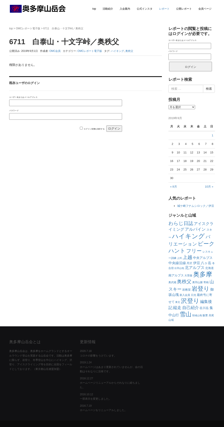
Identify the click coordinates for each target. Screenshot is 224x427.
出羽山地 (179, 268)
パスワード (14, 110)
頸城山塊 (197, 315)
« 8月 (173, 186)
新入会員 (185, 295)
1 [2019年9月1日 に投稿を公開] (212, 135)
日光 (193, 295)
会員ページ (205, 8)
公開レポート (184, 8)
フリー (194, 251)
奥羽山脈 (197, 282)
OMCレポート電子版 (28, 28)
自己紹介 (190, 307)
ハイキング (117, 51)
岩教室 (186, 289)
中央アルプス (203, 258)
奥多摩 (202, 274)
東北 (177, 302)
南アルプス (176, 275)
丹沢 (189, 263)
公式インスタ (144, 8)
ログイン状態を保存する (94, 129)
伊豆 (196, 263)
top (94, 8)
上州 (179, 258)
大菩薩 (188, 275)
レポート (164, 8)
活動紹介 (108, 8)
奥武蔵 (172, 282)
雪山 (185, 314)
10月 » (209, 186)
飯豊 (205, 315)
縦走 (177, 307)
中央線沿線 (177, 263)
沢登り (190, 300)
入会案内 (125, 8)
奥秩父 (129, 51)
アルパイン (195, 229)
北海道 (209, 268)
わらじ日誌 (180, 223)
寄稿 (206, 282)
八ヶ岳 (206, 263)
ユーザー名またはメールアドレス (23, 97)
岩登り (201, 288)
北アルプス (195, 267)
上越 (187, 257)
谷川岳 (204, 308)
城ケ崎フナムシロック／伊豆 (195, 205)
